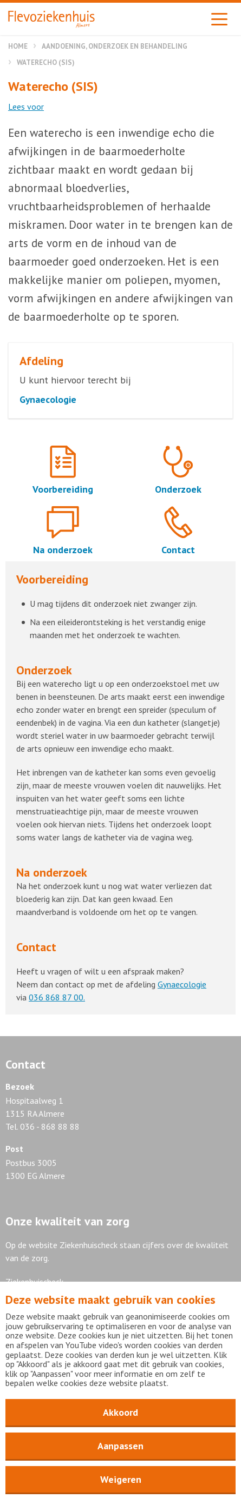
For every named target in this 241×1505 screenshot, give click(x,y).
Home (18, 46)
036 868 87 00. (57, 997)
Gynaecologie (182, 984)
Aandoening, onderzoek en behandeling (114, 46)
